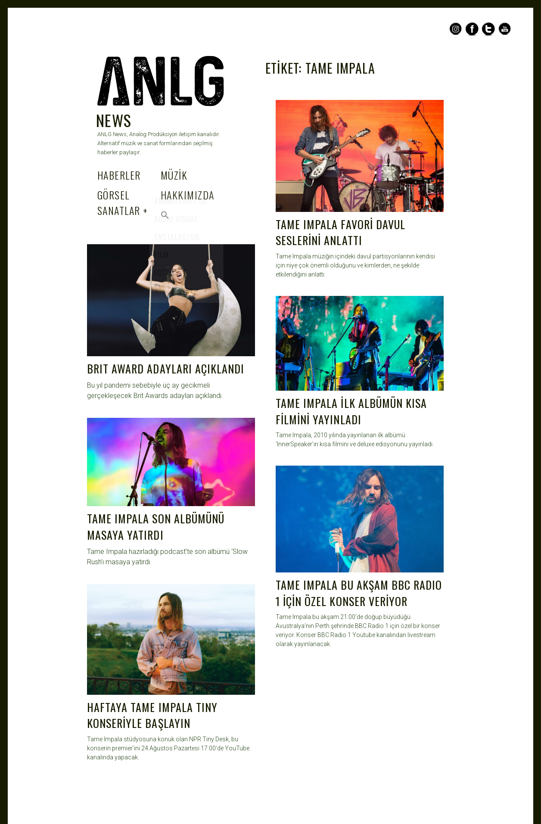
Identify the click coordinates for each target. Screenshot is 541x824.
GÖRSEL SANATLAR (118, 202)
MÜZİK (174, 175)
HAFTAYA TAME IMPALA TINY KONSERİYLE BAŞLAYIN (152, 715)
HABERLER (119, 175)
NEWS (114, 120)
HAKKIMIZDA (187, 194)
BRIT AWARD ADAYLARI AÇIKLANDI (165, 368)
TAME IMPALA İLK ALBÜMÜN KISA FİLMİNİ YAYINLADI (351, 411)
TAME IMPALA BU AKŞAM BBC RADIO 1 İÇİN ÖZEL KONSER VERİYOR (359, 592)
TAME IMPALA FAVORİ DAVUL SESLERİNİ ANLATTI (340, 232)
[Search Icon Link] (165, 214)
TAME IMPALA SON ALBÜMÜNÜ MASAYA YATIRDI (155, 526)
